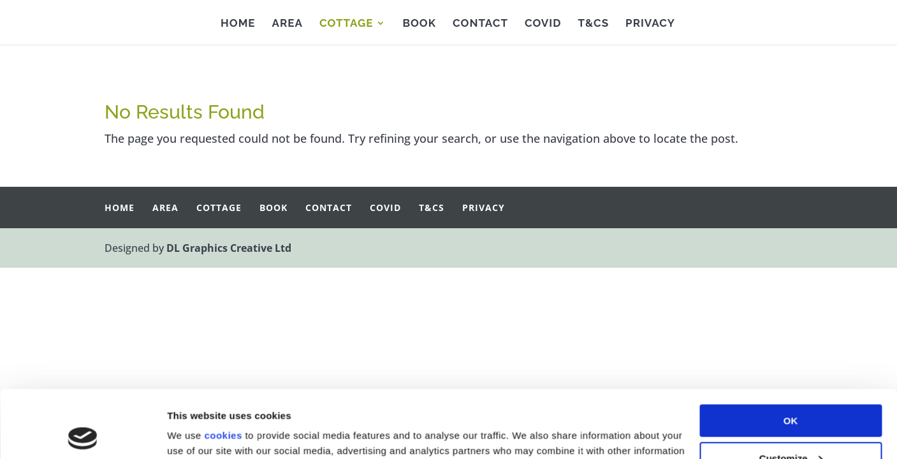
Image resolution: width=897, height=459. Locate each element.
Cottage (346, 23)
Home (238, 23)
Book (419, 23)
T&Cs (593, 23)
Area (287, 23)
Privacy (650, 23)
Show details (196, 433)
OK (791, 353)
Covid (543, 23)
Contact (480, 23)
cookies (223, 368)
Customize (791, 390)
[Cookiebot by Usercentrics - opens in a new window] (82, 434)
